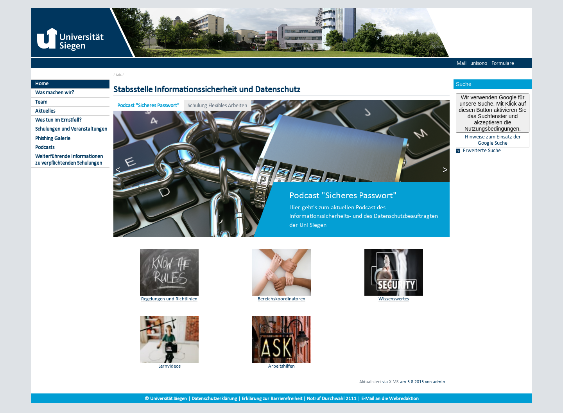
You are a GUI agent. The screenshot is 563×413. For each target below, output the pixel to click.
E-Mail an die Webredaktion (390, 398)
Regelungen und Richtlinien (169, 299)
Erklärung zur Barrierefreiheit (272, 398)
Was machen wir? (54, 92)
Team (41, 102)
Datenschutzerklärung (214, 398)
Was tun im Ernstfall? (58, 120)
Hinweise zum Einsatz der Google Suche (493, 140)
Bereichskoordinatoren (281, 299)
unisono (478, 63)
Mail (461, 63)
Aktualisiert (370, 381)
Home (41, 83)
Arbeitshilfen (281, 366)
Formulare (502, 63)
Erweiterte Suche (482, 150)
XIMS (394, 381)
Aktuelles (45, 111)
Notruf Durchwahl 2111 (332, 398)
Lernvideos (169, 366)
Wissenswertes (393, 299)
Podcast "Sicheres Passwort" (148, 105)
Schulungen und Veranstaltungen (71, 129)
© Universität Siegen (166, 398)
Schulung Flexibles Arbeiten (217, 105)
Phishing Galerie (52, 138)
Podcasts (44, 147)
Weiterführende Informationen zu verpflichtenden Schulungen (69, 159)
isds (119, 74)
